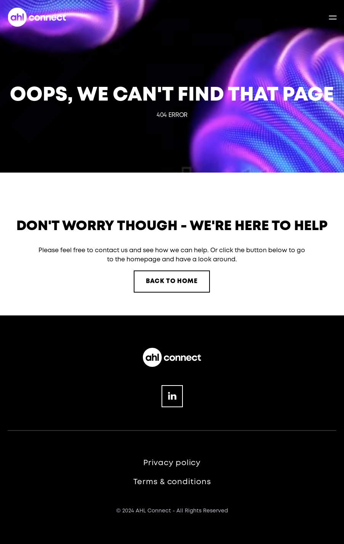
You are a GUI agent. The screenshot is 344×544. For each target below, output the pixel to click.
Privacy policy (172, 463)
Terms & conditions (172, 482)
